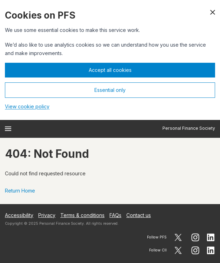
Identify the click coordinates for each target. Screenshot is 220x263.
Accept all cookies (110, 70)
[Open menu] (8, 129)
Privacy (46, 215)
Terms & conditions (82, 215)
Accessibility (19, 215)
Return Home (20, 191)
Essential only (110, 90)
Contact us (138, 215)
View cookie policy (27, 106)
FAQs (115, 215)
